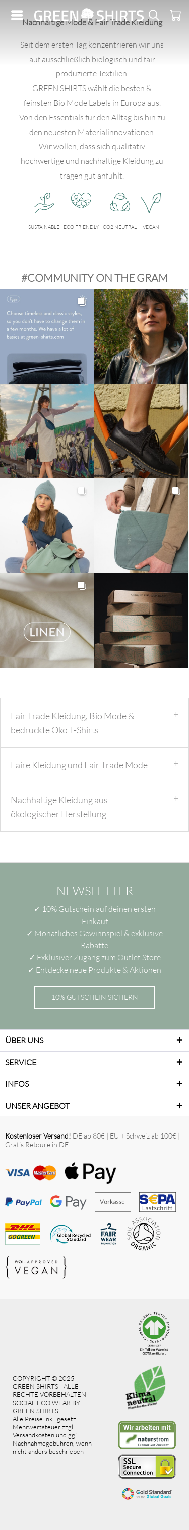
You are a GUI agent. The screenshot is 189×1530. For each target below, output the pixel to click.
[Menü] (19, 15)
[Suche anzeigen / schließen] (154, 15)
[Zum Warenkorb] (174, 15)
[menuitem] (19, 15)
